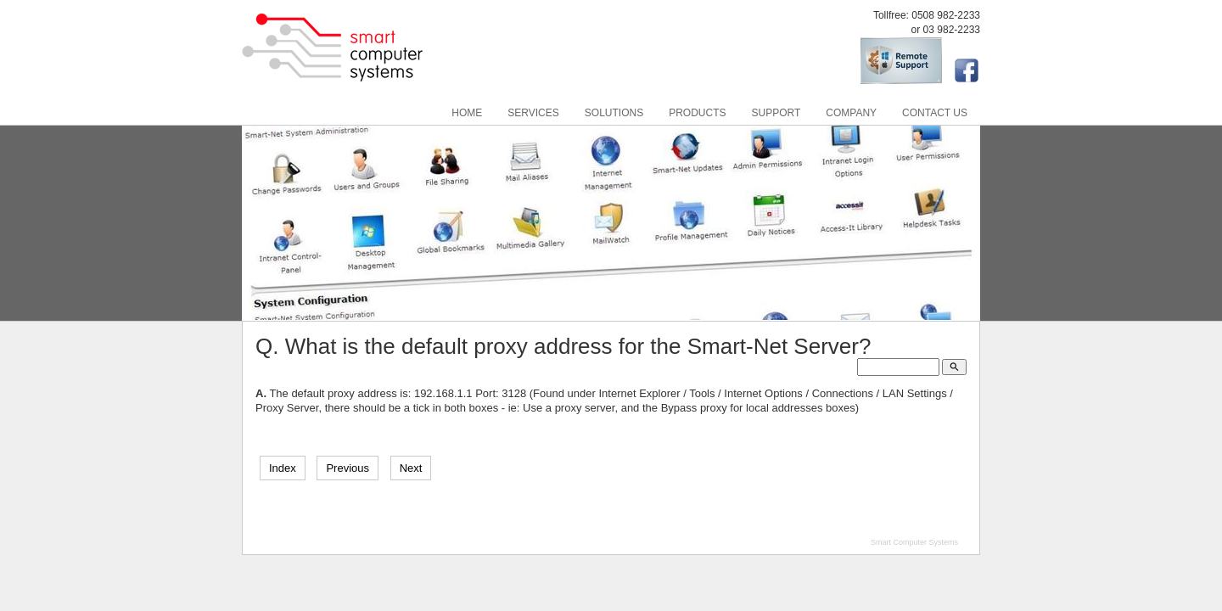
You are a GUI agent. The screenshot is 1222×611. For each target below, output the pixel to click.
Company (851, 113)
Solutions (614, 113)
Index (282, 468)
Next (411, 468)
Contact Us (934, 113)
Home (466, 113)
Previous (347, 468)
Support (776, 113)
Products (697, 113)
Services (532, 113)
